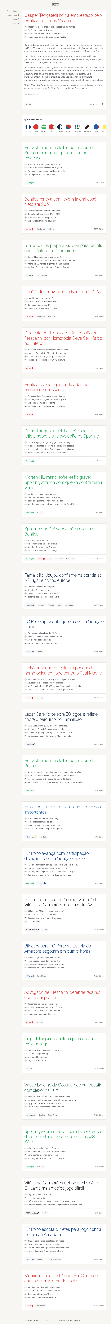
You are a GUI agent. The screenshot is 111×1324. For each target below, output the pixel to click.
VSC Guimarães (42, 275)
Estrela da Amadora (54, 1259)
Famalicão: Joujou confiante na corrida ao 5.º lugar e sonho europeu (63, 577)
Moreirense (41, 229)
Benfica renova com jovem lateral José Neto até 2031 (60, 201)
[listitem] (28, 128)
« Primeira (28, 1320)
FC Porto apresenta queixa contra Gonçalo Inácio (64, 624)
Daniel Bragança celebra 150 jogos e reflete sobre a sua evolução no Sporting (61, 433)
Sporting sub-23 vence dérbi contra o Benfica (59, 531)
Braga (50, 559)
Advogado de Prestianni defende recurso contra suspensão (62, 994)
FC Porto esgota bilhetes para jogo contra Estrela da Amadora (62, 1231)
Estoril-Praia (69, 605)
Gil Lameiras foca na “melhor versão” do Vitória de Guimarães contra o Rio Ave (61, 902)
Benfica (28, 104)
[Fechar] (102, 120)
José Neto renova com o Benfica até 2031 (63, 291)
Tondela (29, 1069)
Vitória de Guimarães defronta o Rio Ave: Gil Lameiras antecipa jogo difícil (61, 1185)
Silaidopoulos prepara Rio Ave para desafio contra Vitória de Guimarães (63, 247)
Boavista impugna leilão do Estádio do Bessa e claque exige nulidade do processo (59, 153)
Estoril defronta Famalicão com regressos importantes (62, 809)
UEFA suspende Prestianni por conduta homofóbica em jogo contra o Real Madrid (63, 670)
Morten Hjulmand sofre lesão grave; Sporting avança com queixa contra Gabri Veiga (63, 482)
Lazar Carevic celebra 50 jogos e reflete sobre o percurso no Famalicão (61, 716)
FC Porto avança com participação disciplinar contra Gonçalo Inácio (56, 855)
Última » (77, 1320)
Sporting (30, 183)
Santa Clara (70, 559)
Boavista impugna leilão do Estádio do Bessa (59, 763)
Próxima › (69, 1320)
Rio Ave (29, 275)
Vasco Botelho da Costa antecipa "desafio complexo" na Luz (63, 1087)
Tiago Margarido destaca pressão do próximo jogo (58, 1041)
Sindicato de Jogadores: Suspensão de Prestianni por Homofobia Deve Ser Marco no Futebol (63, 338)
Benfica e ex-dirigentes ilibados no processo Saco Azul (56, 387)
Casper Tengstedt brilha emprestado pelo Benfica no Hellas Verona (63, 17)
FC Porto (40, 512)
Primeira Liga (13, 15)
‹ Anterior (36, 1320)
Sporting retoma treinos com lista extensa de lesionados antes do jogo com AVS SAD (62, 1136)
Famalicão (59, 559)
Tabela (15, 19)
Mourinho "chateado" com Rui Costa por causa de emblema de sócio (61, 1278)
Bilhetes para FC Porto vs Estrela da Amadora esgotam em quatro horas (57, 948)
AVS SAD (51, 229)
